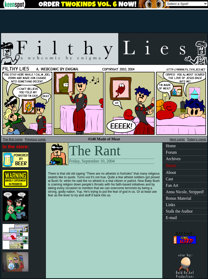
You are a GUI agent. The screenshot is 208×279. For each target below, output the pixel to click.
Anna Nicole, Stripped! (185, 192)
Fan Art (172, 185)
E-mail (171, 217)
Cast (169, 179)
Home (171, 146)
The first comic (13, 139)
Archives (173, 159)
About (171, 172)
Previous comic (35, 139)
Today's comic (196, 139)
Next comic (177, 139)
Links (170, 205)
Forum (171, 152)
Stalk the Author (179, 211)
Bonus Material (178, 198)
